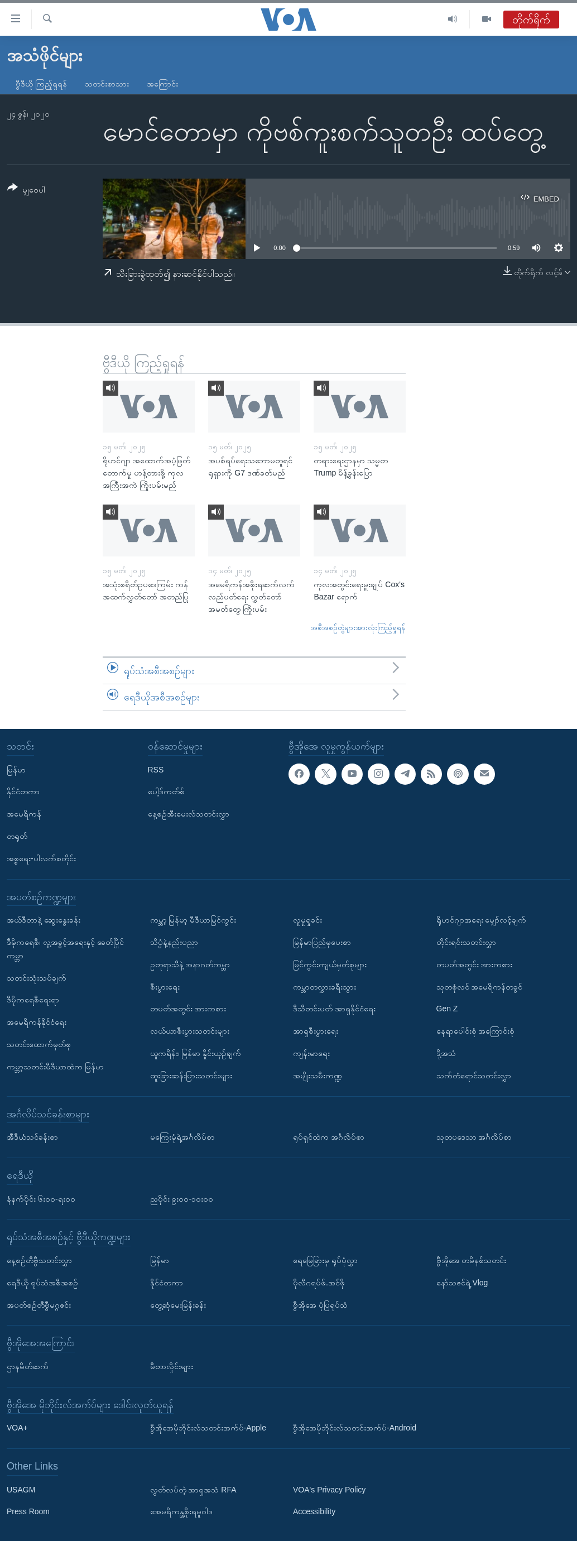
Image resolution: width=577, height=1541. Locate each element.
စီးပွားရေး (165, 986)
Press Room (28, 1511)
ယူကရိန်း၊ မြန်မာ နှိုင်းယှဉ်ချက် (196, 1053)
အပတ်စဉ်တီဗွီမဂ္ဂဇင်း (39, 1304)
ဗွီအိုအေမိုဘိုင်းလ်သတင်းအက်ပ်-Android (354, 1427)
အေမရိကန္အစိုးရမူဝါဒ (181, 1511)
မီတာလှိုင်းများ (171, 1366)
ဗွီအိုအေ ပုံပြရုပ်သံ (320, 1304)
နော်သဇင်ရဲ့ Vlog (462, 1282)
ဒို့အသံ (446, 1053)
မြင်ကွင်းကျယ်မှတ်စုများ (330, 964)
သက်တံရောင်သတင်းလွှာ (473, 1075)
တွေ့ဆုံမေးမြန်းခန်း (178, 1304)
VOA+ (17, 1427)
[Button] (26, 191)
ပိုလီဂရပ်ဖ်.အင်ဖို (319, 1282)
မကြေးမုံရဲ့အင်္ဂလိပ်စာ (182, 1136)
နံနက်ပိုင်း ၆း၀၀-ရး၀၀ (41, 1198)
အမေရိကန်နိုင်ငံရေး (36, 1021)
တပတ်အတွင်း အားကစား (188, 1008)
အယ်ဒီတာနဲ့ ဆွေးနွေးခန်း (43, 919)
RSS (156, 769)
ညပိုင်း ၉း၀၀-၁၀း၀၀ (182, 1198)
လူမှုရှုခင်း (307, 919)
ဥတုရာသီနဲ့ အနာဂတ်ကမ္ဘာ (190, 964)
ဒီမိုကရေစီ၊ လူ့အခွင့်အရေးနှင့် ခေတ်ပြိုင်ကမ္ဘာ (65, 949)
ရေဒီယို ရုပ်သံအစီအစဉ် (42, 1282)
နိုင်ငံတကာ (23, 791)
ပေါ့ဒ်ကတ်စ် (166, 791)
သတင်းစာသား (107, 83)
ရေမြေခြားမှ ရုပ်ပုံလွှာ (325, 1260)
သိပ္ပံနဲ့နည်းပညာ (174, 942)
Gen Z (447, 1008)
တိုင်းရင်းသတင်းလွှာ (466, 942)
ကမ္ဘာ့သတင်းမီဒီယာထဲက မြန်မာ (55, 1066)
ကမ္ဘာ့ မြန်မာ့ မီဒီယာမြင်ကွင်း (193, 919)
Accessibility (314, 1511)
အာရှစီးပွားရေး (315, 1030)
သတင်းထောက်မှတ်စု (39, 1044)
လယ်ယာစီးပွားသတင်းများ (189, 1030)
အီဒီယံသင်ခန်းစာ (32, 1136)
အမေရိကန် (24, 813)
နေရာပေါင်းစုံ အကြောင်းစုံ (475, 1030)
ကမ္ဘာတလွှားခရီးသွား (324, 986)
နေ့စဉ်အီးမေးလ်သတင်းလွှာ (188, 813)
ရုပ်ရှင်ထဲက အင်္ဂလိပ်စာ (328, 1136)
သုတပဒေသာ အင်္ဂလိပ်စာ (474, 1136)
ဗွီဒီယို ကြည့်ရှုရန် (41, 83)
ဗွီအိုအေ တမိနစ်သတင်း (471, 1260)
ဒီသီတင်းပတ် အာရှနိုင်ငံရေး (334, 1008)
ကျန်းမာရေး (311, 1053)
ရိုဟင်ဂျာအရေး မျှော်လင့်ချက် (481, 919)
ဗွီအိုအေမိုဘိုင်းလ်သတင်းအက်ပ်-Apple (208, 1427)
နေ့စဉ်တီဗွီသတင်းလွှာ (39, 1260)
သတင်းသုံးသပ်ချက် (36, 977)
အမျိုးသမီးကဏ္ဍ (317, 1075)
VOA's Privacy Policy (329, 1489)
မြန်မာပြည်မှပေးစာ (322, 942)
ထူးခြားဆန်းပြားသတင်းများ (191, 1075)
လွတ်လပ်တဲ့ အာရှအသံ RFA (193, 1489)
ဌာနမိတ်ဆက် (28, 1366)
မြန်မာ (16, 769)
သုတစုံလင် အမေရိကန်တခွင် (479, 986)
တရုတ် (17, 836)
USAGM (21, 1489)
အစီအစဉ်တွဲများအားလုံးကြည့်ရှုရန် (358, 627)
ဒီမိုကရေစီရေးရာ (33, 999)
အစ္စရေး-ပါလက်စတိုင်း (41, 858)
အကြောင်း (162, 83)
